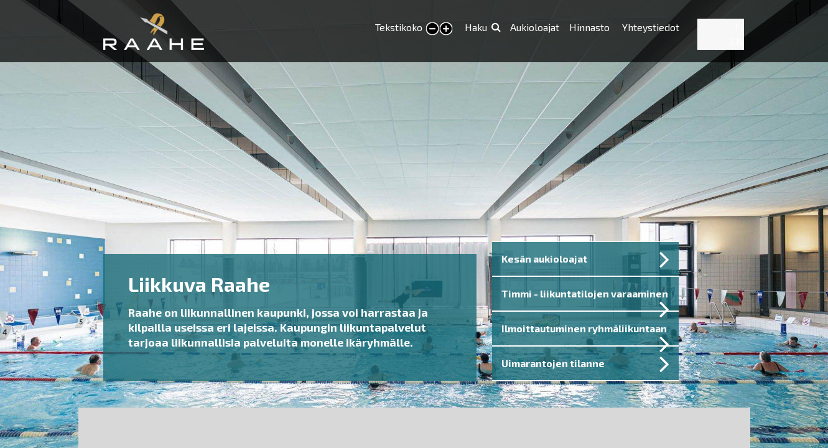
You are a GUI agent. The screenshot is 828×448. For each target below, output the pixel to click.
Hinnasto (590, 27)
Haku (476, 27)
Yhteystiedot (650, 27)
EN (736, 41)
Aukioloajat (534, 27)
